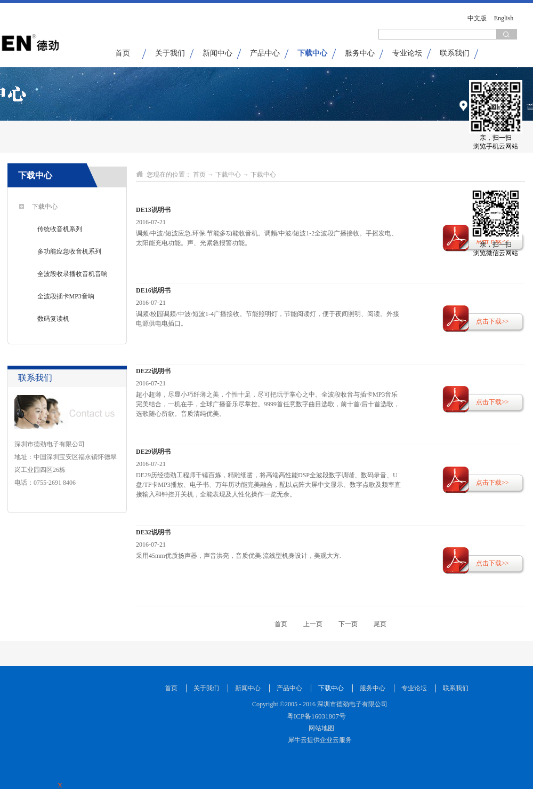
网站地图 (319, 728)
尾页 (380, 624)
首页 (122, 53)
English (504, 18)
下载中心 (228, 174)
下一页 (348, 624)
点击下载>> (492, 321)
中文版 (477, 18)
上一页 (312, 624)
